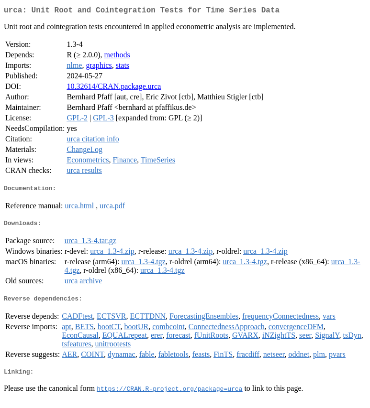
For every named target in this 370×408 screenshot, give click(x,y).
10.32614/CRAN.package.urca (114, 88)
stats (122, 67)
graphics (99, 67)
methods (117, 57)
